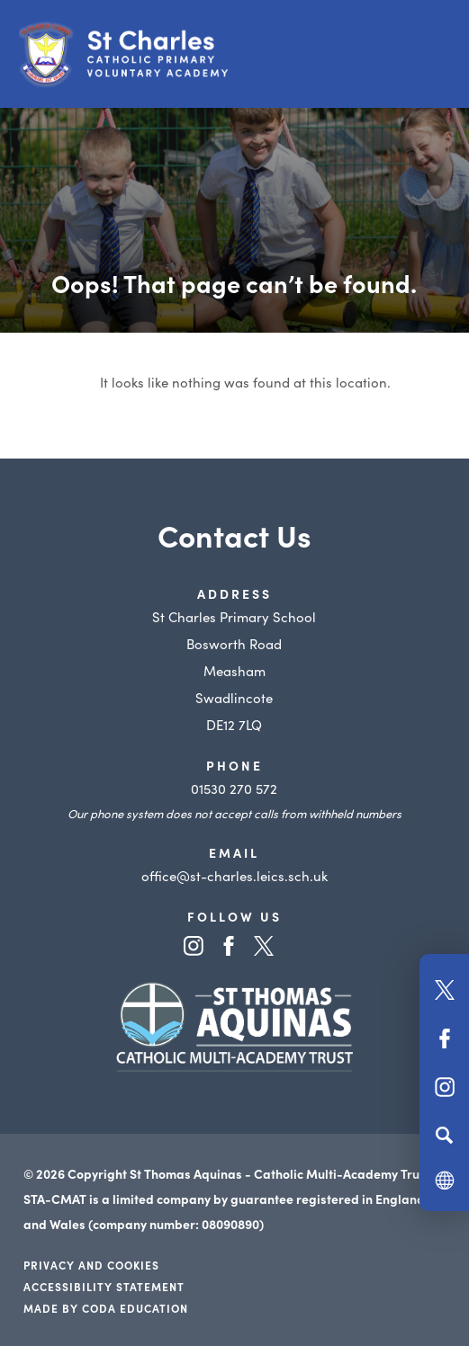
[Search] (444, 1135)
